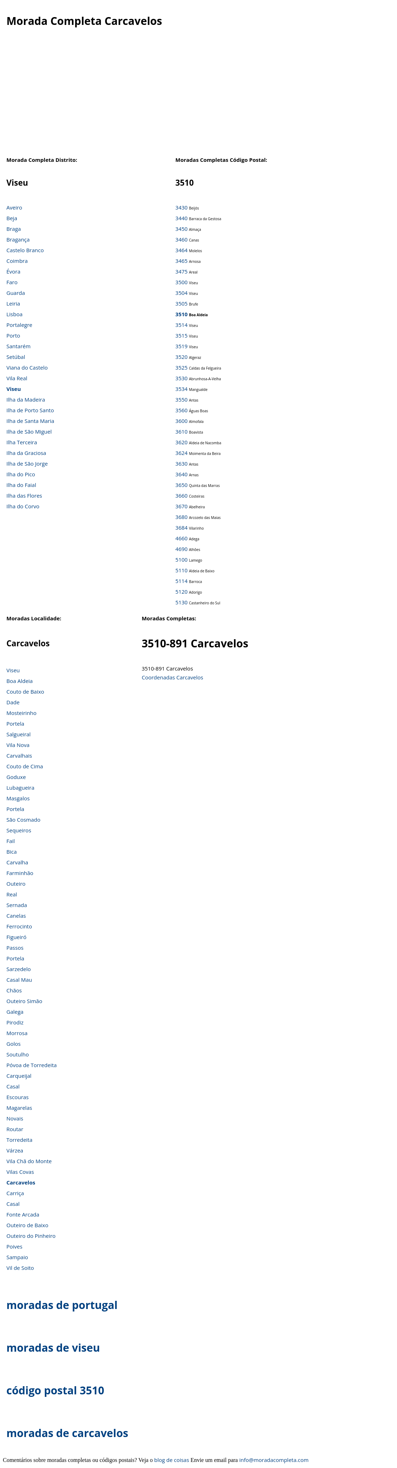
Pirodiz (14, 1022)
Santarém (18, 346)
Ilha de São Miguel (29, 431)
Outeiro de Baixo (27, 1225)
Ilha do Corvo (23, 506)
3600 (182, 420)
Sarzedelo (18, 969)
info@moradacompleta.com (274, 1459)
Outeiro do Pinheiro (31, 1235)
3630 (182, 463)
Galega (14, 1011)
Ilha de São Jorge (27, 463)
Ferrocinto (19, 926)
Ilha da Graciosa (26, 452)
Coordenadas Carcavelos (172, 677)
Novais (14, 1118)
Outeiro (16, 883)
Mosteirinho (21, 712)
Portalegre (19, 324)
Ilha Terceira (21, 442)
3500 (182, 282)
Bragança (18, 239)
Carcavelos (20, 1182)
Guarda (15, 292)
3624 (182, 452)
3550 (182, 399)
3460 (182, 239)
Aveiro (14, 207)
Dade (13, 702)
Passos (14, 947)
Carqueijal (18, 1075)
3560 (182, 410)
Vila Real (16, 378)
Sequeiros (18, 830)
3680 (182, 516)
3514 (182, 324)
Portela (15, 723)
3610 (182, 431)
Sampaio (17, 1257)
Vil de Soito (20, 1267)
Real (11, 894)
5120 (182, 591)
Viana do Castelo (27, 367)
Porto (13, 335)
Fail (10, 840)
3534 (182, 388)
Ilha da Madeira (25, 399)
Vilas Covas (20, 1171)
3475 (182, 271)
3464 (182, 250)
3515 (182, 335)
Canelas (16, 915)
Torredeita (19, 1139)
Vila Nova (18, 744)
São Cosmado (23, 819)
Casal (13, 1086)
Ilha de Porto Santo (30, 410)
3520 (182, 356)
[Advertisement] (198, 99)
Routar (14, 1129)
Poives (14, 1246)
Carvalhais (19, 755)
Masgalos (18, 798)
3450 (182, 228)
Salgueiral (18, 734)
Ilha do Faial (21, 484)
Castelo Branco (25, 250)
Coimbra (17, 260)
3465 (182, 260)
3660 (182, 495)
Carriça (15, 1193)
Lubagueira (20, 787)
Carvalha (17, 862)
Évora (13, 271)
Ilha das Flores (24, 495)
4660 (182, 538)
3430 (182, 207)
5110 (182, 570)
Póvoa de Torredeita (31, 1065)
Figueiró (16, 936)
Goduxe (16, 776)
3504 (182, 292)
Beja (11, 218)
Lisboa (14, 314)
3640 (182, 474)
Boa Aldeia (19, 680)
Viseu (13, 388)
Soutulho (17, 1054)
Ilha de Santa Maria (30, 420)
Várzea (14, 1150)
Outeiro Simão (24, 1001)
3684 (182, 527)
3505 (182, 303)
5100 (182, 559)
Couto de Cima (24, 766)
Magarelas (19, 1107)
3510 (182, 314)
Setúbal (15, 356)
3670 (182, 506)
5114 (182, 580)
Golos (13, 1043)
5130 (182, 602)
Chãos (14, 990)
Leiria (13, 303)
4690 (182, 548)
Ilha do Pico (20, 474)
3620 (182, 442)
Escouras (17, 1097)
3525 (182, 367)
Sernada (16, 904)
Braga (13, 228)
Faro (11, 282)
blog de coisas (171, 1459)
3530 (182, 378)
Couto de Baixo (25, 691)
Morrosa (16, 1033)
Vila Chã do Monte (29, 1161)
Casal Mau (19, 979)
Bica (11, 851)
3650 (182, 484)
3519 (182, 346)
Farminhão (19, 872)
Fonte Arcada (22, 1214)
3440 (182, 218)
